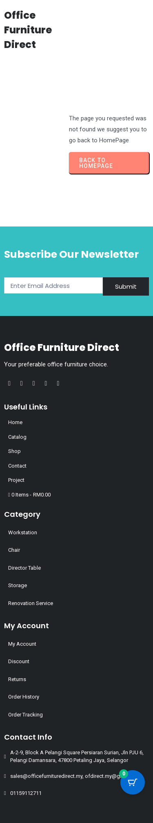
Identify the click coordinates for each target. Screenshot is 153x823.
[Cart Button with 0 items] (132, 782)
